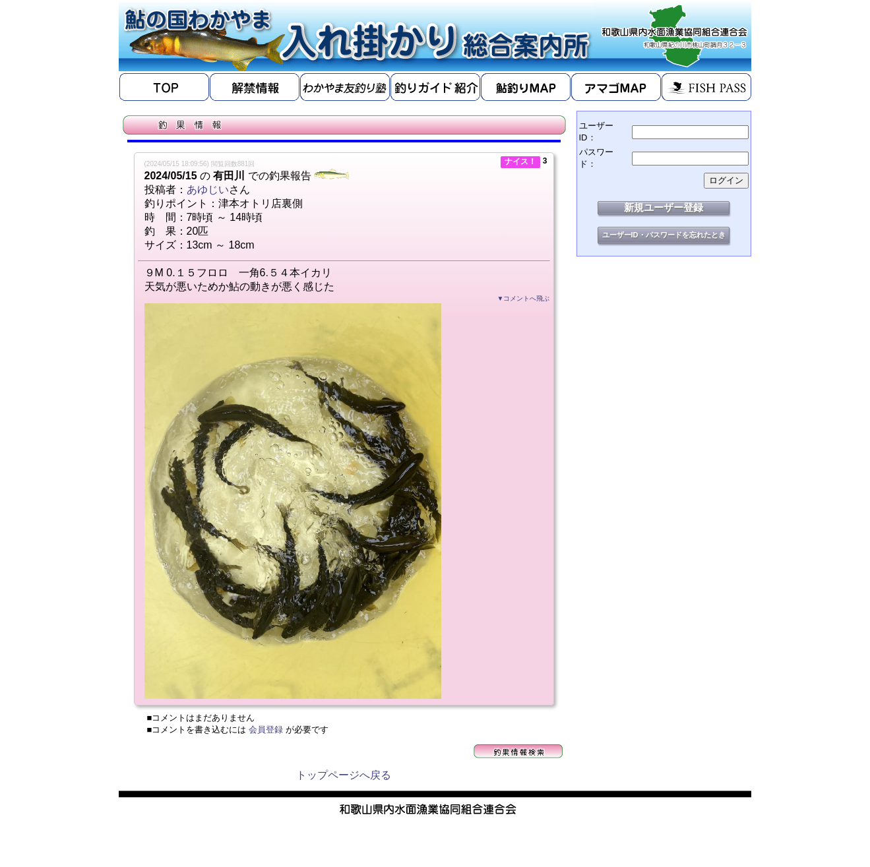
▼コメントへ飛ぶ (523, 298)
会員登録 (266, 729)
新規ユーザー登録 (663, 207)
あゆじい (208, 189)
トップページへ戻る (343, 775)
